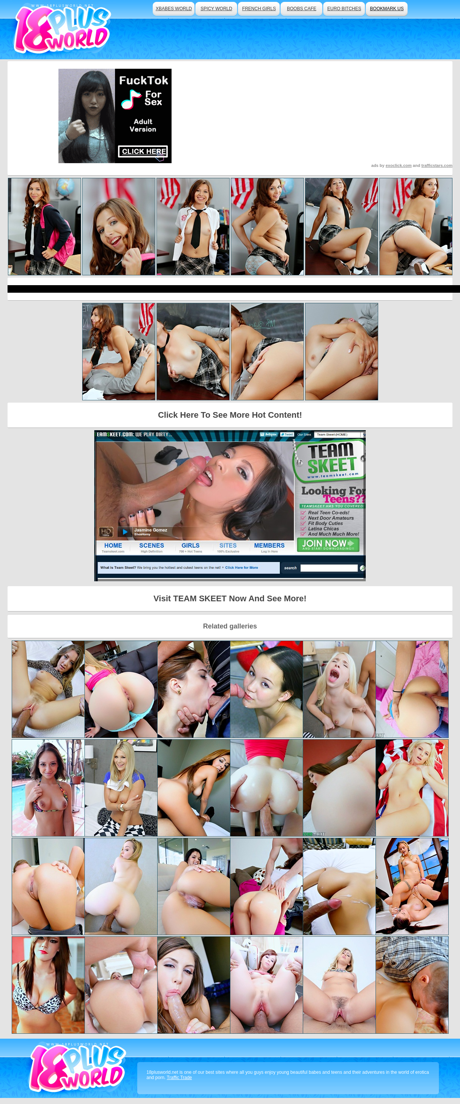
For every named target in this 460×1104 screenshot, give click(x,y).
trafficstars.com (436, 165)
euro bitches (344, 8)
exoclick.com (399, 165)
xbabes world (174, 8)
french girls (259, 8)
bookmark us (386, 8)
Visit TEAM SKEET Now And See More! (230, 598)
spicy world (216, 8)
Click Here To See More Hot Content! (230, 415)
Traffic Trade (179, 1077)
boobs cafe (301, 8)
